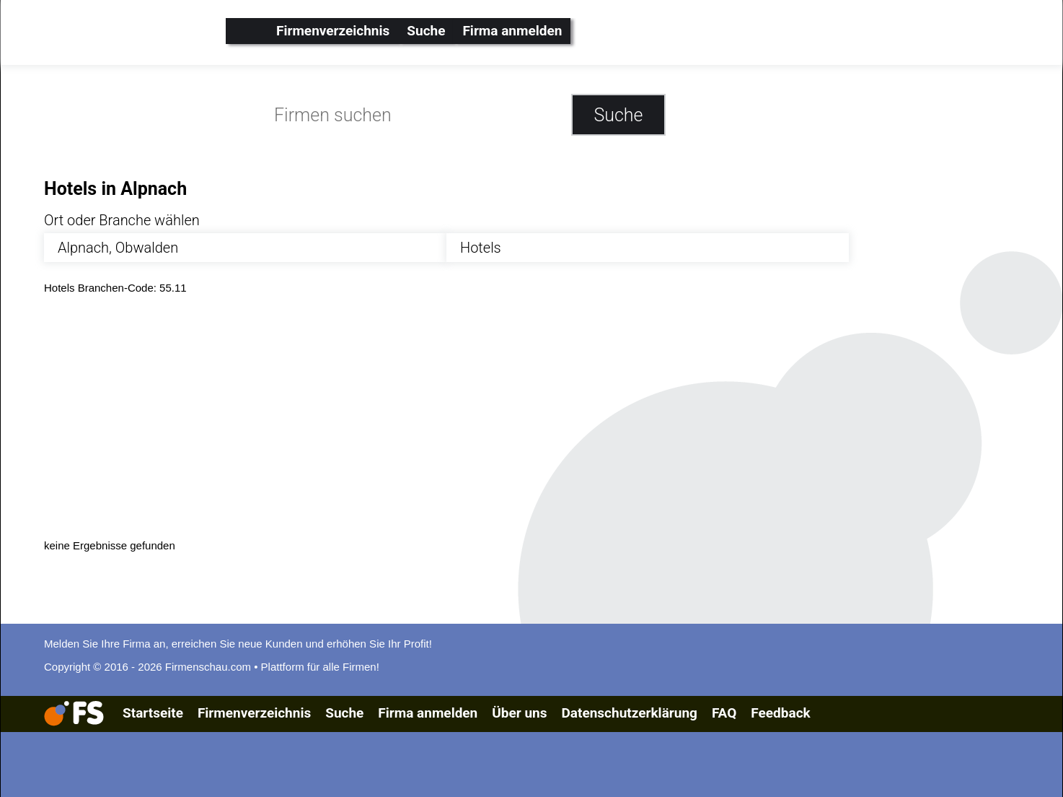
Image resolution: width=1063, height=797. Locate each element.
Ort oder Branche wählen (122, 220)
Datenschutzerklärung (629, 713)
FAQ (724, 713)
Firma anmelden (512, 30)
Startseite (153, 713)
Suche (426, 30)
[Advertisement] (476, 415)
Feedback (780, 713)
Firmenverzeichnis (332, 30)
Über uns (519, 713)
